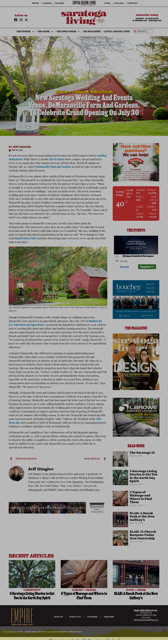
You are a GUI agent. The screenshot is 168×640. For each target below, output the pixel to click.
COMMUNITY (32, 589)
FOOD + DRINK (136, 589)
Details (124, 266)
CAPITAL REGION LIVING (117, 31)
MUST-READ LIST (155, 21)
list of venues (56, 159)
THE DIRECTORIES (68, 31)
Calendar (47, 3)
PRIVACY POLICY (75, 632)
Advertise (92, 617)
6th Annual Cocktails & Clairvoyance (138, 256)
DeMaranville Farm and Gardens (52, 167)
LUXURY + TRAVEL (84, 589)
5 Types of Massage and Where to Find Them (141, 497)
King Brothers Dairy (25, 238)
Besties (35, 3)
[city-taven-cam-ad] (58, 513)
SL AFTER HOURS (152, 19)
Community (132, 3)
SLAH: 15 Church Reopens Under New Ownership (143, 535)
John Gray (119, 3)
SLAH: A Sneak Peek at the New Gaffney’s (142, 517)
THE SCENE (45, 31)
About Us (58, 617)
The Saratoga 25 (142, 453)
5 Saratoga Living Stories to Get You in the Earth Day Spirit (143, 476)
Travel (107, 3)
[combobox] (143, 31)
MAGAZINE (140, 19)
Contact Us (75, 617)
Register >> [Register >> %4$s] (147, 266)
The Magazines (91, 31)
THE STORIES (25, 31)
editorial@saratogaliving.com (146, 620)
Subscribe (109, 617)
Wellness (59, 3)
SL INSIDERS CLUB (140, 21)
